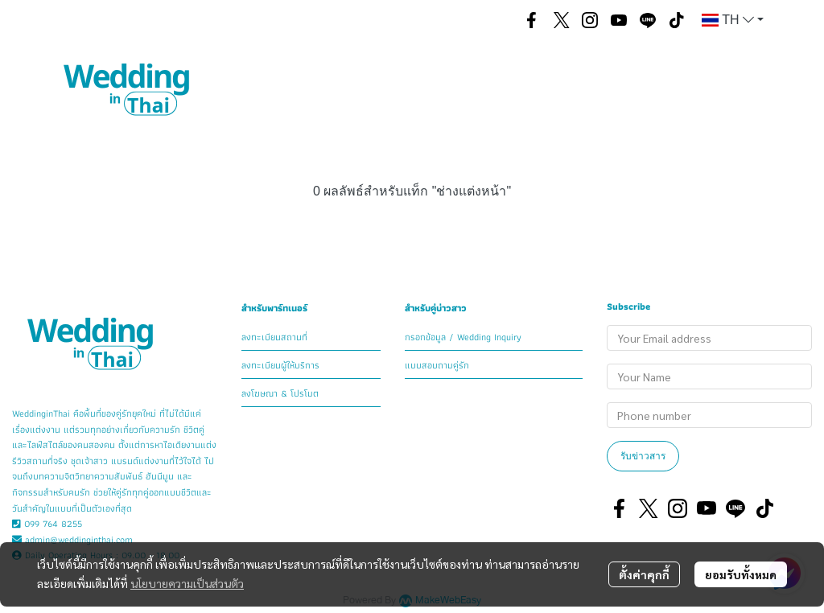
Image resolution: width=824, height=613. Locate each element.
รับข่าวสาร (642, 456)
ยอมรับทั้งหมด (741, 574)
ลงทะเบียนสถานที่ (274, 336)
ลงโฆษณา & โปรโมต (280, 393)
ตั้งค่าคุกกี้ (644, 574)
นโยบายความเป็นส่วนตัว (187, 583)
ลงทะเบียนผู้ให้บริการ (280, 364)
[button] (493, 20)
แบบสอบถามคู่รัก (437, 364)
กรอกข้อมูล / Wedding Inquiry (463, 336)
